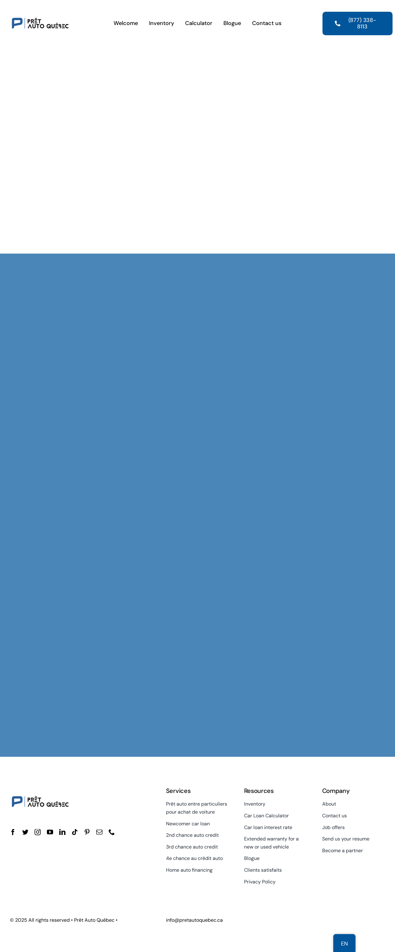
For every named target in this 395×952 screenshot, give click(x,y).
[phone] (112, 832)
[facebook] (13, 832)
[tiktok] (75, 832)
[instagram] (38, 832)
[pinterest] (87, 832)
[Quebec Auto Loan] (40, 9)
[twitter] (25, 832)
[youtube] (50, 832)
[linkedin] (62, 832)
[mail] (99, 832)
